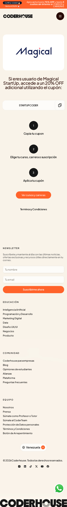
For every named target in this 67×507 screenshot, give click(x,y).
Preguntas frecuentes (15, 382)
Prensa (7, 411)
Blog (5, 365)
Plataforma (9, 377)
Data (5, 322)
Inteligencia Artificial (14, 309)
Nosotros (8, 407)
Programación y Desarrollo (18, 314)
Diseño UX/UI (10, 326)
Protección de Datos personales (21, 424)
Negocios (8, 331)
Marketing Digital (12, 318)
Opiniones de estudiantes (17, 369)
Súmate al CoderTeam (15, 420)
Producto (8, 335)
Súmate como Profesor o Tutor (20, 416)
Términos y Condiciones (16, 428)
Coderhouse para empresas (18, 360)
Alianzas (7, 373)
